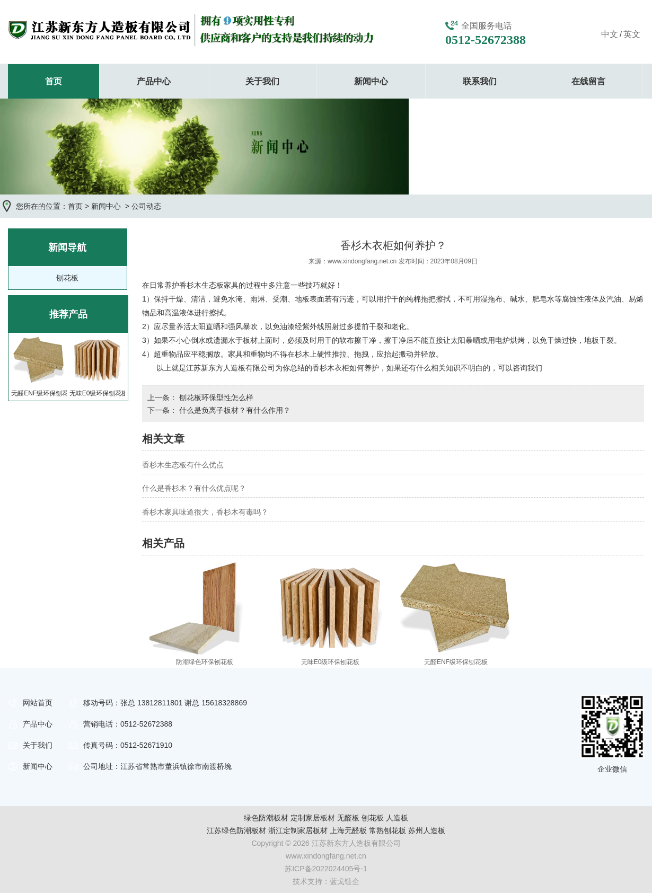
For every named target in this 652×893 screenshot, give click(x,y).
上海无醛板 (348, 830)
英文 (631, 34)
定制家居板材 (312, 818)
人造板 (397, 818)
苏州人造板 (426, 830)
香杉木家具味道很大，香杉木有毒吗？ (205, 512)
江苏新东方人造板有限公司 (230, 368)
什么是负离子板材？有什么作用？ (233, 410)
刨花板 (67, 277)
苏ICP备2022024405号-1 (326, 868)
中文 (609, 34)
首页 (53, 81)
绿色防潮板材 (266, 818)
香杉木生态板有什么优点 (183, 465)
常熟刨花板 (387, 830)
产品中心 (154, 81)
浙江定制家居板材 (298, 830)
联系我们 (480, 81)
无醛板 (348, 818)
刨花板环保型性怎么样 (215, 397)
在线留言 (588, 81)
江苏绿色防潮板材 (236, 830)
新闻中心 (371, 81)
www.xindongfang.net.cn (362, 261)
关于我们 (262, 81)
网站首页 (37, 703)
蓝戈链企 (344, 881)
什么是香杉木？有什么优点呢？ (194, 488)
